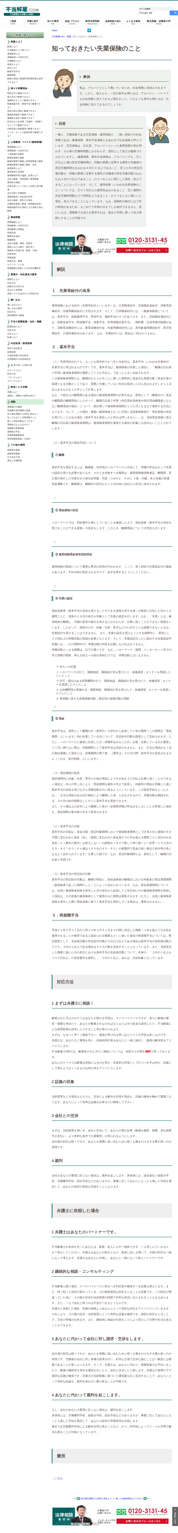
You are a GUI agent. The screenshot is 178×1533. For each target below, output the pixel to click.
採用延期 (11, 352)
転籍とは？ (12, 337)
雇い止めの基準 (14, 308)
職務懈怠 (11, 240)
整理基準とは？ (14, 168)
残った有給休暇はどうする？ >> (133, 1498)
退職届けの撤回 (14, 407)
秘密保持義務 (13, 453)
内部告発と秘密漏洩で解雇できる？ (24, 128)
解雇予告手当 (13, 71)
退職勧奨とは (13, 54)
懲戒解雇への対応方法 (17, 225)
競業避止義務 (13, 450)
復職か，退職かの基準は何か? (21, 395)
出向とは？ (12, 334)
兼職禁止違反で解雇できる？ (20, 118)
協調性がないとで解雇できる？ (22, 100)
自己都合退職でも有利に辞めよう (23, 414)
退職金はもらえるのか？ (18, 424)
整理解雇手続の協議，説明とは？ (23, 175)
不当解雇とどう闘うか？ (18, 50)
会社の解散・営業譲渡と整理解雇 (23, 179)
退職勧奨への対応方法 (17, 57)
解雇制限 (11, 75)
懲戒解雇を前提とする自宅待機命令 (24, 268)
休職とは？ (12, 392)
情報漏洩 (11, 257)
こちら (59, 1478)
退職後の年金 (13, 431)
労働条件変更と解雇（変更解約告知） (25, 204)
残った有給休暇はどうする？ (20, 421)
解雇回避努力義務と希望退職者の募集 (25, 161)
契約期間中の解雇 (15, 315)
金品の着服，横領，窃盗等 (19, 243)
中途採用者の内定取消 (17, 355)
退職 (69, 36)
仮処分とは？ (13, 64)
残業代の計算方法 (15, 286)
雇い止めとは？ (14, 305)
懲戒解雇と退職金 (15, 229)
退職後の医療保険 (15, 428)
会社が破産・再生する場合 (19, 200)
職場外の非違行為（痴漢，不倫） (23, 250)
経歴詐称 (11, 232)
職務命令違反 (13, 236)
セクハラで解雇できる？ (18, 125)
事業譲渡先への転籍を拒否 (19, 196)
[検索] (154, 12)
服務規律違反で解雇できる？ (20, 114)
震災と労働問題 (14, 460)
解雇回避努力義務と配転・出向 (22, 164)
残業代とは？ (13, 279)
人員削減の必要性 (15, 154)
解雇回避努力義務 (15, 158)
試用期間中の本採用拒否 (18, 359)
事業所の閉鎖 (13, 182)
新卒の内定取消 (14, 348)
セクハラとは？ (14, 370)
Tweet (54, 30)
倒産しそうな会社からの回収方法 (23, 293)
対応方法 (11, 283)
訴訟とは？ (12, 68)
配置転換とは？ (14, 326)
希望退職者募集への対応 (18, 439)
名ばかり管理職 (14, 290)
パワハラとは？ (14, 377)
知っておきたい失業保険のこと (22, 417)
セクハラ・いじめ (15, 264)
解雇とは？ (12, 46)
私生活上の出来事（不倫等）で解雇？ (25, 121)
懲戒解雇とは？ (14, 222)
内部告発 (11, 254)
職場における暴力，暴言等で (20, 247)
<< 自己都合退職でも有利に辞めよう (93, 1498)
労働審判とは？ (14, 61)
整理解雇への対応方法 (17, 150)
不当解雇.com (58, 36)
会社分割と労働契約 (16, 193)
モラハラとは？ (14, 381)
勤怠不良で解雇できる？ (18, 93)
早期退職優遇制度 (15, 435)
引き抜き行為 (13, 457)
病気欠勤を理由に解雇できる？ (22, 111)
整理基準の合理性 (15, 172)
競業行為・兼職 (14, 261)
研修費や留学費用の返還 (18, 410)
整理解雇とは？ (14, 147)
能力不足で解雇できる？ (18, 97)
